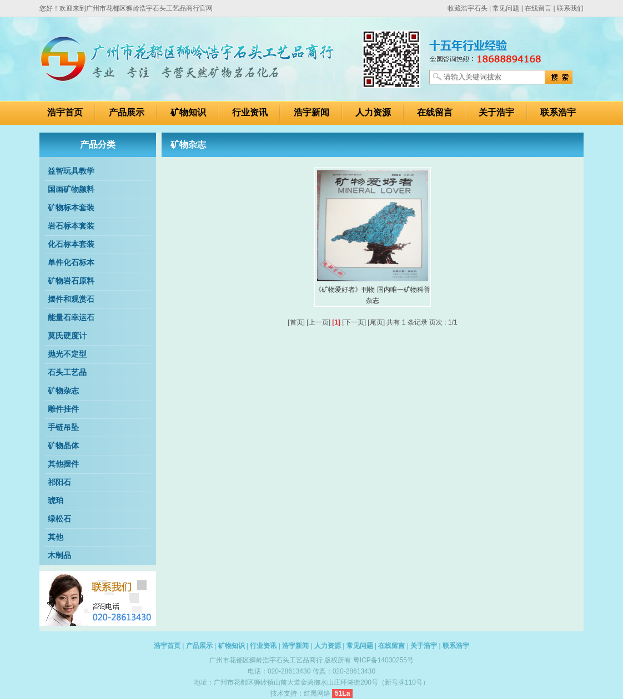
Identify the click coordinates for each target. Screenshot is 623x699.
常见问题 (506, 8)
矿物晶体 (63, 446)
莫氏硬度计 (67, 336)
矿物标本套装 (71, 208)
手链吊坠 (63, 427)
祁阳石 (59, 482)
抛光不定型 (67, 354)
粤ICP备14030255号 (383, 660)
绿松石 (59, 519)
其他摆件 (63, 464)
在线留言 (538, 8)
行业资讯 (250, 112)
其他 (55, 537)
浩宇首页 (65, 112)
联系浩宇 (558, 112)
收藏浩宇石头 (468, 8)
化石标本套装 (71, 244)
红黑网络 (317, 693)
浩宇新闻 (311, 112)
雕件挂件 (63, 409)
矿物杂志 (63, 391)
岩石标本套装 (71, 226)
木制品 (59, 555)
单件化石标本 (71, 263)
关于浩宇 (496, 112)
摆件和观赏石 (71, 299)
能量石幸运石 (71, 317)
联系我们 (570, 8)
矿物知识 (188, 112)
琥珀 (55, 501)
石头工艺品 (67, 372)
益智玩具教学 (71, 171)
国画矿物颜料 (71, 189)
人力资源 (373, 112)
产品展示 (126, 112)
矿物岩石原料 (71, 281)
